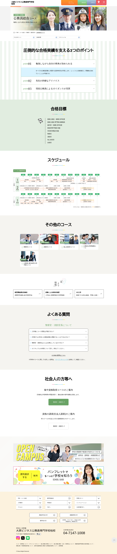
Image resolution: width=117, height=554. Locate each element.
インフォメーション (81, 502)
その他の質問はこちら (58, 355)
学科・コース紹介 (20, 32)
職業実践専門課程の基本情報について (84, 544)
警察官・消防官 (58, 402)
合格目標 (38, 37)
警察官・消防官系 (30, 32)
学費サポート (79, 498)
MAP (38, 534)
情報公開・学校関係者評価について (24, 545)
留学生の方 (43, 520)
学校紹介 (49, 502)
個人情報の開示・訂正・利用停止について (64, 544)
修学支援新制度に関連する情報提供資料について (45, 545)
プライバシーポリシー (34, 544)
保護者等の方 (74, 515)
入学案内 (20, 502)
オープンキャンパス (71, 2)
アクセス (98, 3)
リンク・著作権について (22, 544)
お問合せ (93, 2)
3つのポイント (17, 37)
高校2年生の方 (43, 515)
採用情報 (61, 545)
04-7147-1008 (74, 533)
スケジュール (62, 37)
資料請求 (84, 2)
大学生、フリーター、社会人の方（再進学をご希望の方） (71, 520)
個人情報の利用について (46, 544)
